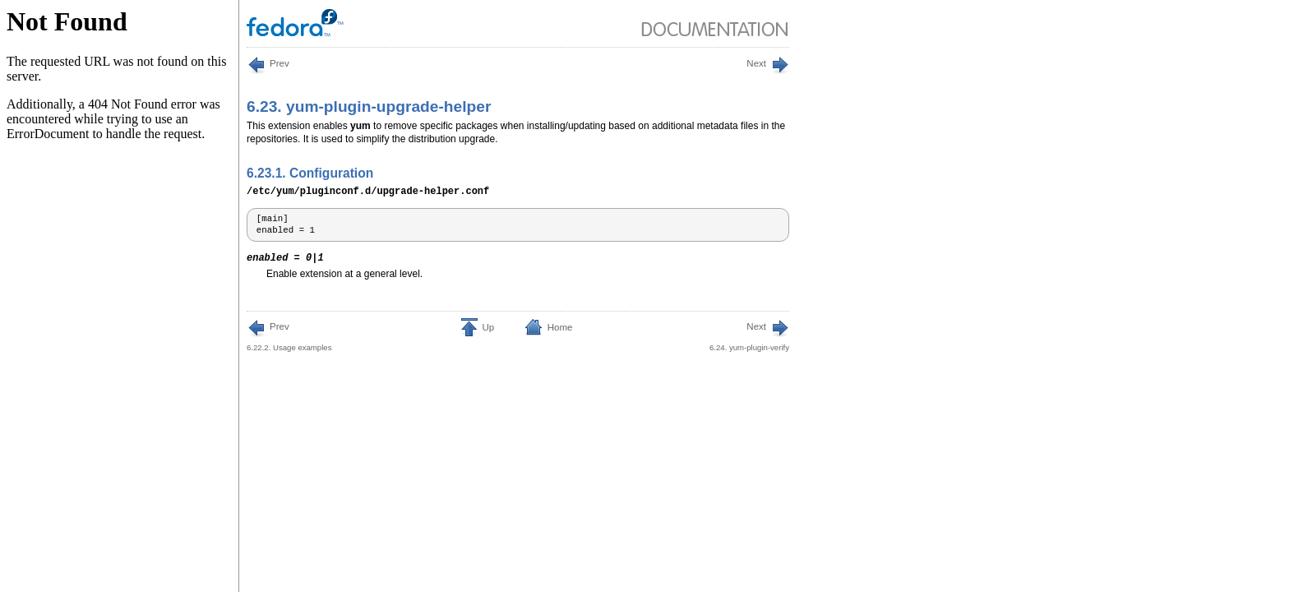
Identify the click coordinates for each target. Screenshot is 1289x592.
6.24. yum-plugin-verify (749, 335)
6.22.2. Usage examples (289, 335)
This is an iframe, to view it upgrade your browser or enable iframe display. (119, 296)
